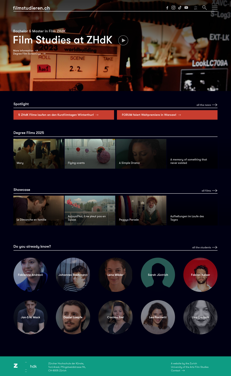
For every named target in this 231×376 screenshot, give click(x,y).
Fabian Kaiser (200, 275)
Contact (175, 370)
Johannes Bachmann (73, 275)
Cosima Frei (115, 317)
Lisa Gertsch (200, 317)
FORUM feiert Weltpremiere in (152, 115)
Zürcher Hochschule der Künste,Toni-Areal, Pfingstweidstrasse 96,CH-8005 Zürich (67, 367)
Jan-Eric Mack (30, 317)
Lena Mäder (115, 275)
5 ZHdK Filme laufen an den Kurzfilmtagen (59, 115)
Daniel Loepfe (73, 317)
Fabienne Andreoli (30, 275)
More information (23, 50)
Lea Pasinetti (158, 317)
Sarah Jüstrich (158, 275)
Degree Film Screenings (27, 53)
